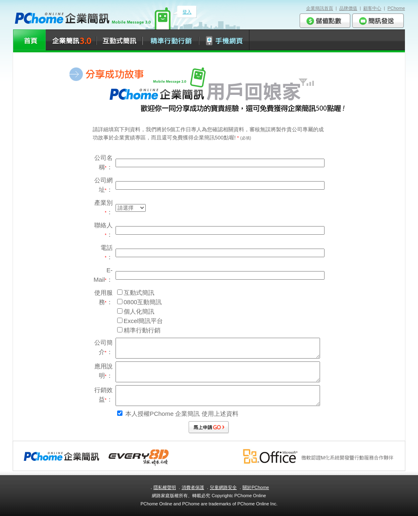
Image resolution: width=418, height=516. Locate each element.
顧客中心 (372, 8)
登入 (186, 11)
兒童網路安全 (223, 487)
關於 (255, 487)
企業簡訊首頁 (319, 8)
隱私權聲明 (164, 487)
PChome (396, 8)
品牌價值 (348, 8)
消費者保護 (193, 487)
